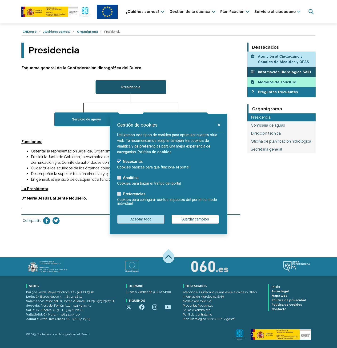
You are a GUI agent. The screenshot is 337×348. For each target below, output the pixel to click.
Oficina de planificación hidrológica (281, 141)
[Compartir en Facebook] (46, 220)
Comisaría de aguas (268, 125)
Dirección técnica (266, 133)
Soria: (31, 310)
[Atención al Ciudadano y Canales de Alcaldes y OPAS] (281, 59)
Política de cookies (287, 304)
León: (31, 296)
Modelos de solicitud (197, 301)
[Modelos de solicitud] (281, 82)
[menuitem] (146, 12)
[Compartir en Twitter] (56, 220)
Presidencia (261, 117)
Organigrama (87, 31)
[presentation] (146, 12)
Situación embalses (196, 310)
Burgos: (32, 292)
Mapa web (280, 295)
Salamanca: (35, 301)
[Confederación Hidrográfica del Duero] (56, 12)
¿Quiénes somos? (57, 31)
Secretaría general (266, 149)
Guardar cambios (195, 219)
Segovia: (33, 305)
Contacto (279, 309)
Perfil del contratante (197, 314)
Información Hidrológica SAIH (203, 296)
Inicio (276, 286)
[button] (218, 125)
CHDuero (30, 31)
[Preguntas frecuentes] (281, 92)
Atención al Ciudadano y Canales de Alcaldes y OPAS (220, 292)
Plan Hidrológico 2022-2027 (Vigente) (209, 319)
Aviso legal (280, 291)
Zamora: (33, 319)
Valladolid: (35, 314)
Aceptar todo (141, 219)
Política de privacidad (289, 300)
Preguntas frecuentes (198, 305)
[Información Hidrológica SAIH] (281, 72)
